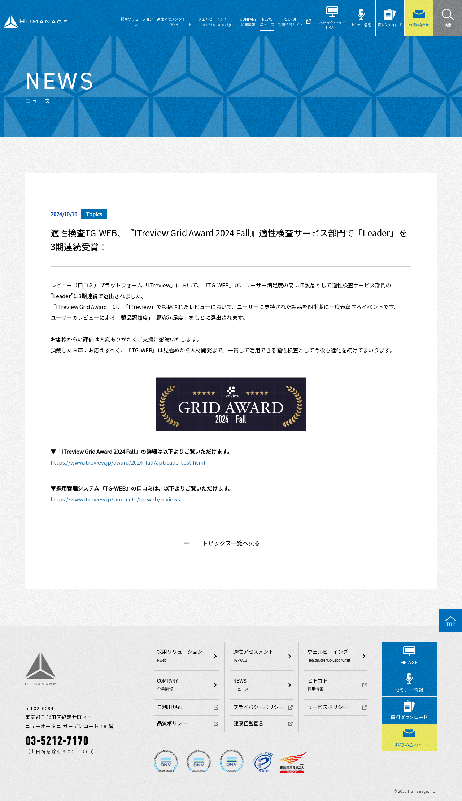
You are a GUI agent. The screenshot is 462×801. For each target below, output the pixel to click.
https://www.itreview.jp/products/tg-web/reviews (115, 499)
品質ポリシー (172, 723)
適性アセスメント (171, 21)
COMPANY (248, 21)
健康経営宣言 (248, 723)
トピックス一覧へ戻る (231, 543)
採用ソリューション (137, 21)
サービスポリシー (328, 707)
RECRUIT (290, 21)
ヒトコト (337, 685)
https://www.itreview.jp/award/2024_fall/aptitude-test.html (128, 462)
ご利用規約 (169, 707)
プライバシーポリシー (258, 707)
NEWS (267, 21)
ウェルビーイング (212, 21)
